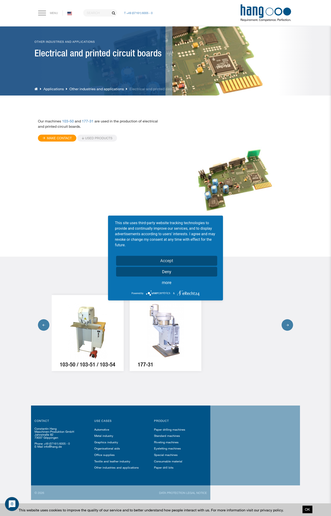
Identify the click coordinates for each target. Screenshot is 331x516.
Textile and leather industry (112, 461)
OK (307, 509)
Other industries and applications (96, 89)
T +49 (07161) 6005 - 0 (138, 13)
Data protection (172, 493)
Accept (166, 260)
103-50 (67, 121)
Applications (53, 89)
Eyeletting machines (167, 448)
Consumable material (168, 461)
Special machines (166, 455)
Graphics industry (106, 442)
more (166, 282)
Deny (166, 271)
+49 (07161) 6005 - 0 (57, 443)
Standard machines (167, 436)
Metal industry (103, 436)
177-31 (88, 121)
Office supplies (104, 455)
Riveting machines (166, 442)
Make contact (57, 138)
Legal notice (196, 493)
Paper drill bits (164, 467)
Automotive (101, 429)
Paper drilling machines (169, 429)
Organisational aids (107, 448)
